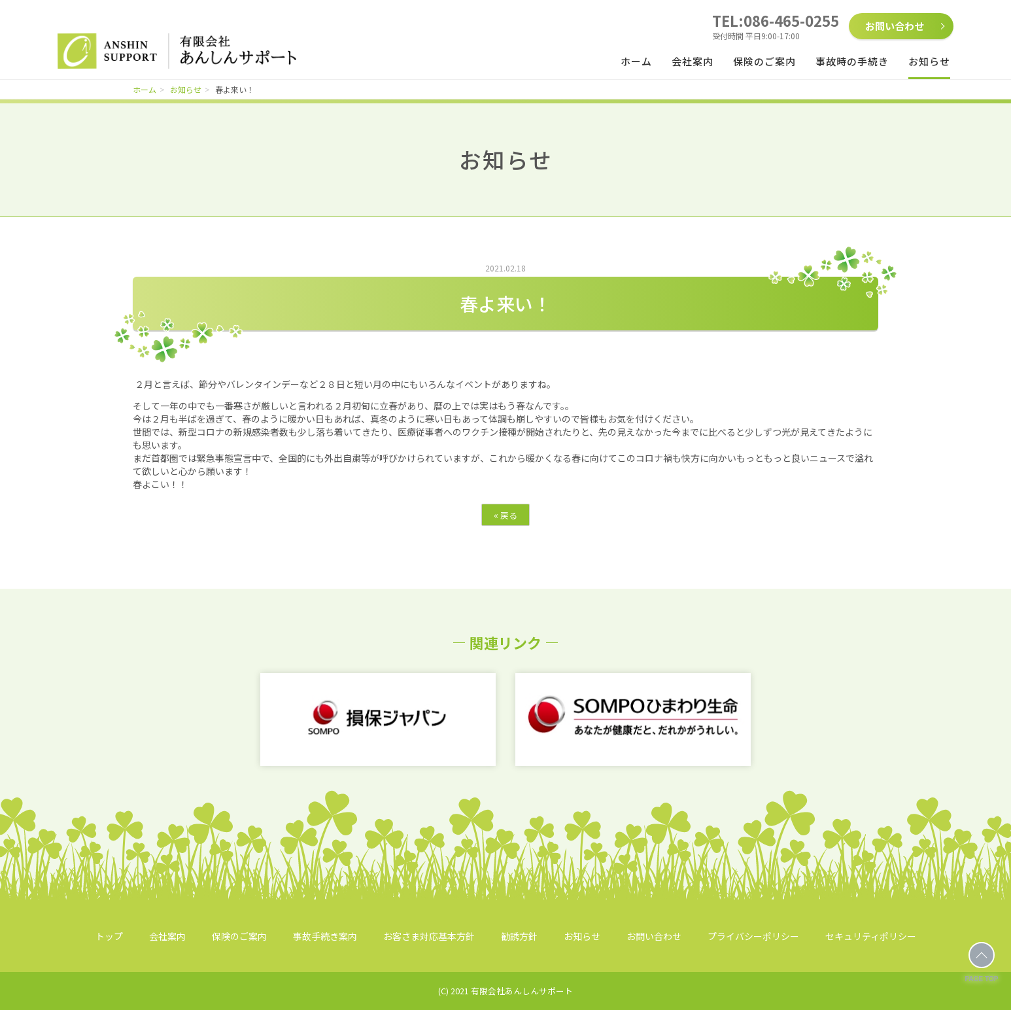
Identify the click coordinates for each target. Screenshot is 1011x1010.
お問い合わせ (894, 26)
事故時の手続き (852, 61)
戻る (505, 514)
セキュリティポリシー (870, 936)
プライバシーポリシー (753, 936)
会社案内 (692, 61)
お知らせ (929, 61)
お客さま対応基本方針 (429, 936)
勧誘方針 (519, 936)
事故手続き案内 (325, 936)
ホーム (636, 61)
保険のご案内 (764, 61)
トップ (109, 936)
